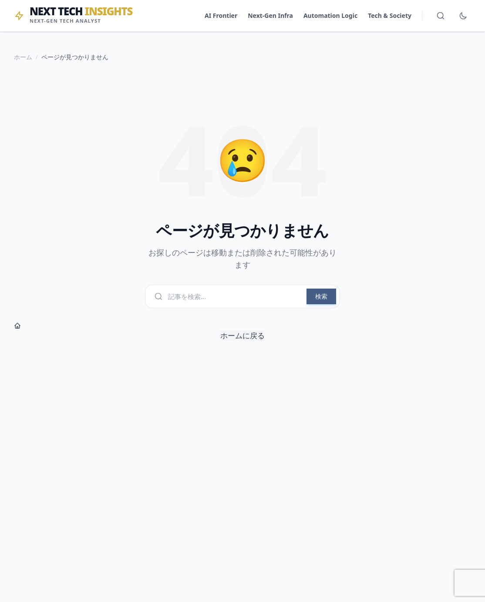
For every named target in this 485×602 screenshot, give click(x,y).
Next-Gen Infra (270, 15)
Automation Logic (330, 15)
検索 (321, 296)
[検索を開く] (440, 16)
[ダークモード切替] (463, 16)
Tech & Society (389, 15)
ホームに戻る (139, 331)
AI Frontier (221, 15)
